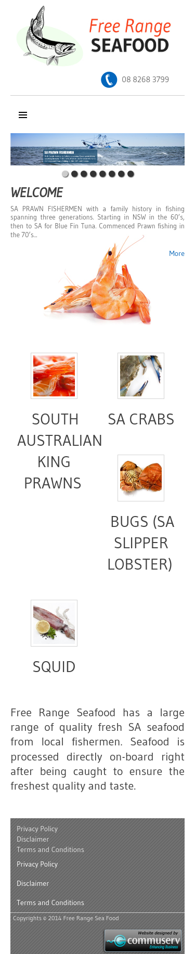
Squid (53, 666)
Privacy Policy (37, 828)
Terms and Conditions (50, 849)
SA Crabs (141, 419)
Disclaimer (33, 839)
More (177, 253)
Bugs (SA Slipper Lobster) (141, 543)
